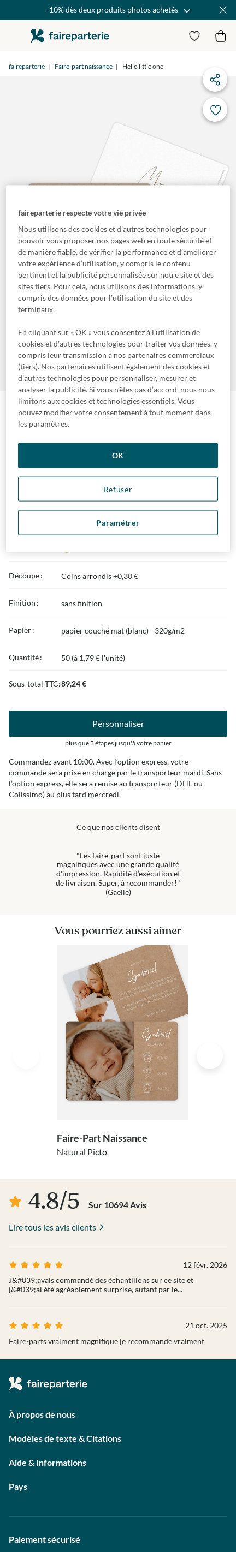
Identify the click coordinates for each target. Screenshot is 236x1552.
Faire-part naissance (84, 66)
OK (118, 455)
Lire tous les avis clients (52, 1227)
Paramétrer (117, 522)
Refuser (118, 488)
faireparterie (70, 36)
